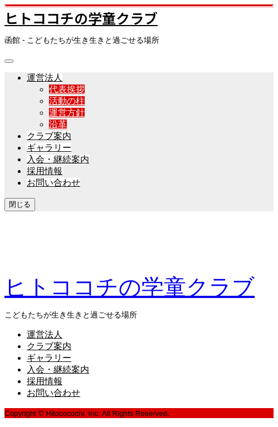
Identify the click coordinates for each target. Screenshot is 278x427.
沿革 (58, 124)
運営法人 (44, 77)
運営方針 (67, 112)
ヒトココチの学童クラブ (81, 18)
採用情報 (44, 171)
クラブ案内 (49, 136)
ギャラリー (49, 147)
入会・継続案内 (58, 159)
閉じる (20, 204)
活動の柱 (67, 101)
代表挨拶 (67, 89)
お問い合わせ (53, 182)
